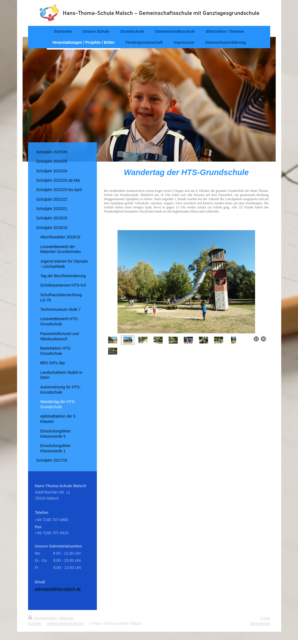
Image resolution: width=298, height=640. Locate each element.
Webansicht (260, 623)
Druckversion (43, 618)
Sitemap (67, 618)
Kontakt (34, 623)
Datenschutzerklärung (65, 623)
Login (265, 618)
